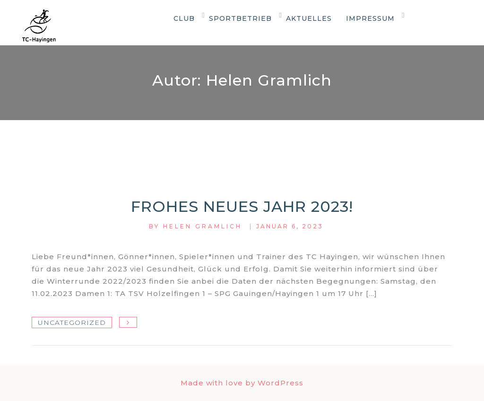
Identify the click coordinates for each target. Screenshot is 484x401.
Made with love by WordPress (242, 382)
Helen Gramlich (202, 226)
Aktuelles (309, 18)
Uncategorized (72, 322)
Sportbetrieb (240, 18)
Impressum (370, 18)
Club (184, 18)
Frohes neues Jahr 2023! (242, 206)
